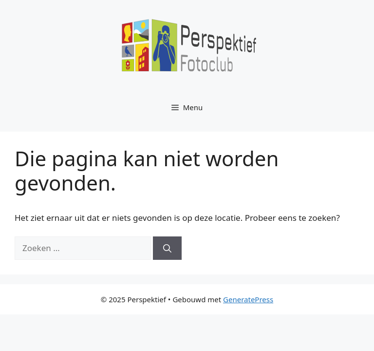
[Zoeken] (167, 248)
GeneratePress (248, 299)
